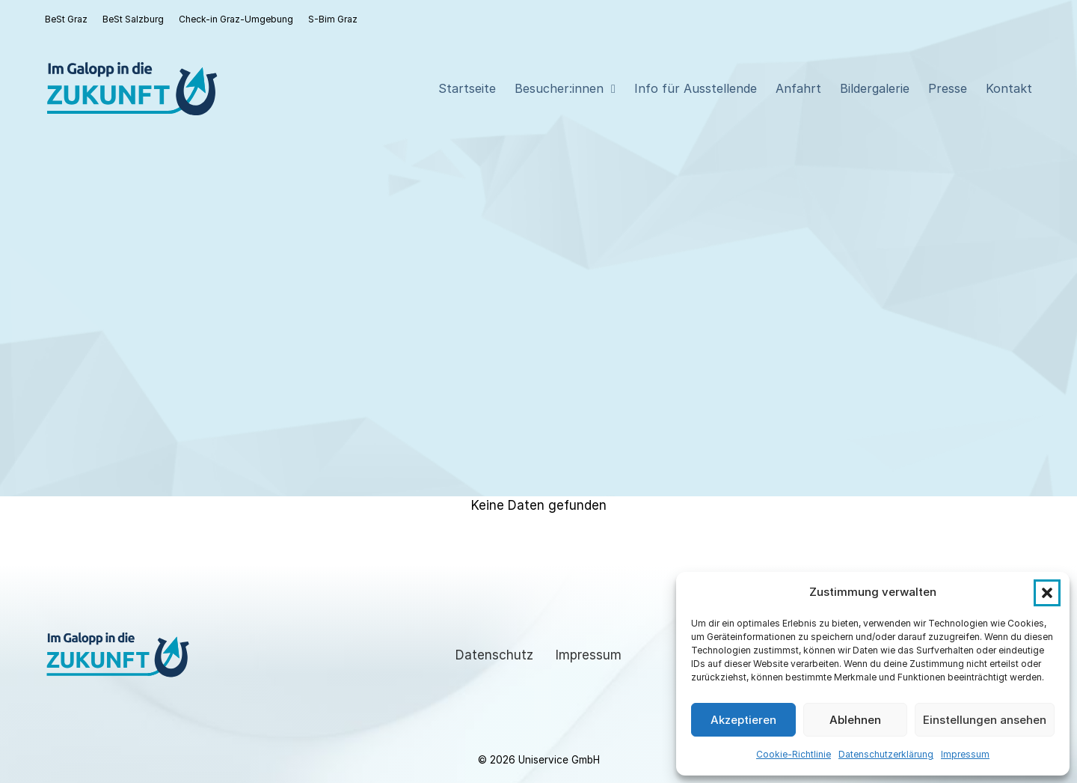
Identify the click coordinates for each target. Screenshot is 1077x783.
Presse (947, 88)
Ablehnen (855, 720)
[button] (1047, 592)
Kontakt (1009, 88)
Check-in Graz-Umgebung (236, 19)
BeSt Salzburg (133, 19)
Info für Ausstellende (695, 88)
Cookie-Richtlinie (793, 754)
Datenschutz (494, 655)
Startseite (467, 88)
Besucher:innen (559, 88)
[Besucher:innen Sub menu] (613, 89)
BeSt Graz (66, 19)
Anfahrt (798, 88)
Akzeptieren (743, 720)
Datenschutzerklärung (885, 754)
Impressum (965, 754)
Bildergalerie (874, 88)
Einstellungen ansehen (984, 720)
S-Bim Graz (333, 19)
